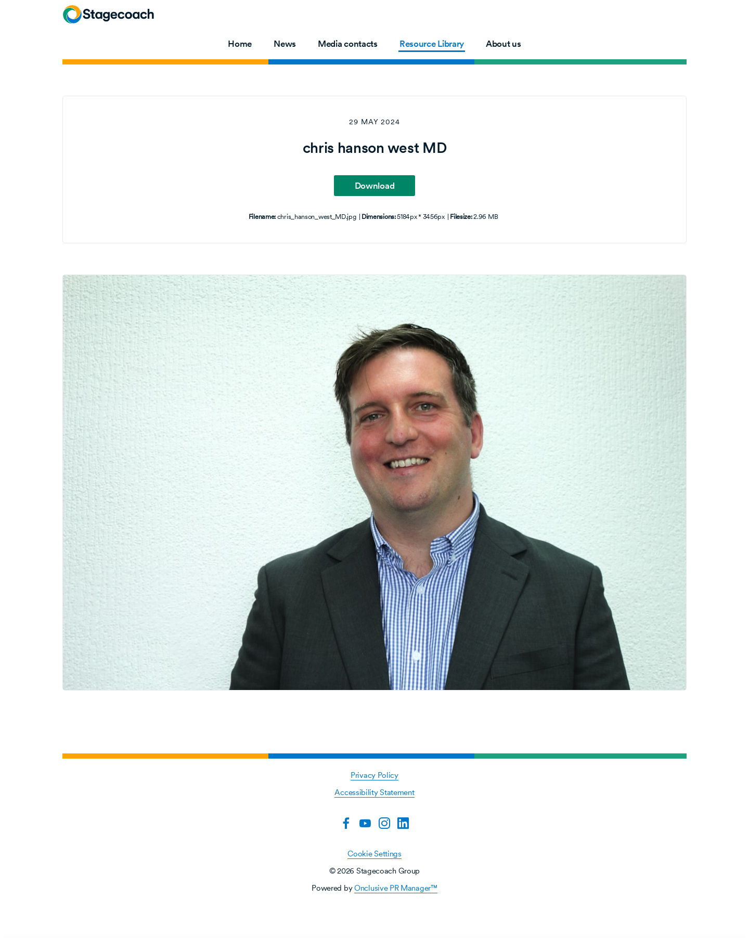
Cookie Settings (374, 853)
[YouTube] (365, 823)
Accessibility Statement (374, 792)
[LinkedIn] (403, 823)
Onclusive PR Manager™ (395, 888)
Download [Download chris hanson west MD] (375, 185)
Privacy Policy (374, 775)
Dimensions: (378, 216)
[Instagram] (384, 823)
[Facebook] (346, 823)
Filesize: (461, 216)
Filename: (262, 216)
